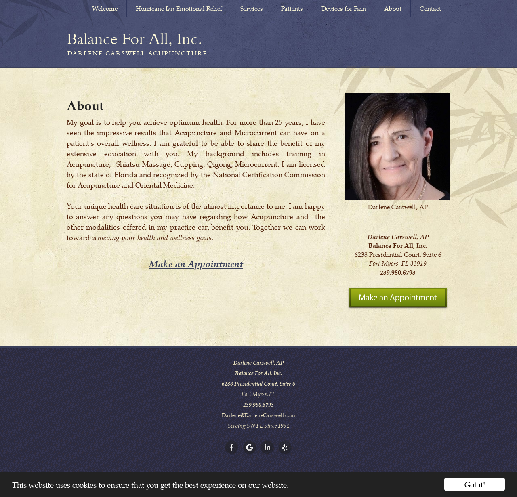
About (392, 8)
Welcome (105, 8)
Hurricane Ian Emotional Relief (179, 8)
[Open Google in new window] (249, 447)
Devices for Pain (343, 8)
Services (251, 8)
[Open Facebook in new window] (232, 447)
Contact (430, 8)
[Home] (134, 38)
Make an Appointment (196, 263)
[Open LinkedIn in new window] (267, 447)
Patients (292, 8)
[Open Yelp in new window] (285, 447)
